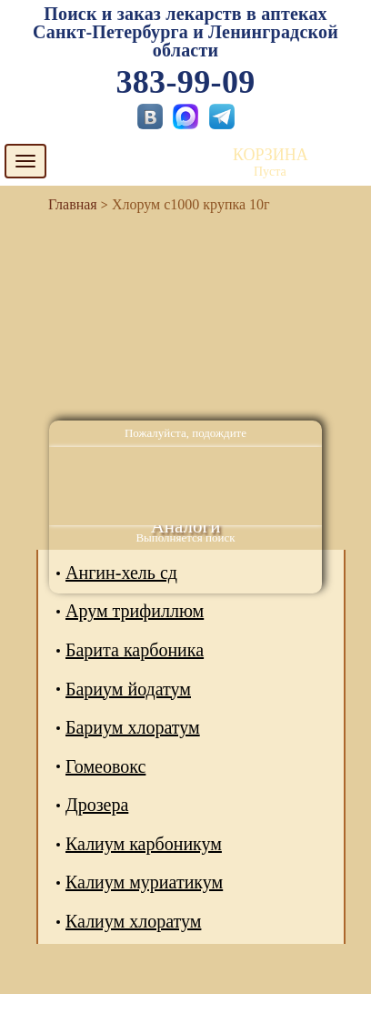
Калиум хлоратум (133, 921)
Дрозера (96, 805)
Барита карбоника (134, 650)
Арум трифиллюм (134, 611)
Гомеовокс (105, 766)
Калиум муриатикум (144, 882)
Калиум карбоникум (143, 844)
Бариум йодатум (128, 689)
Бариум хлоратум (132, 727)
